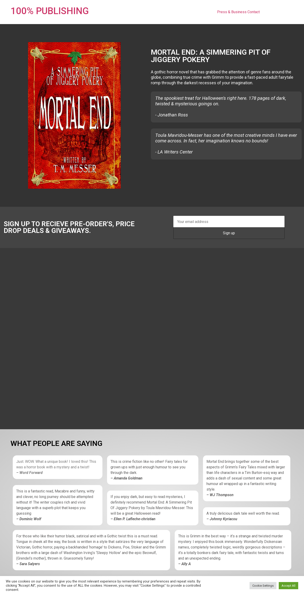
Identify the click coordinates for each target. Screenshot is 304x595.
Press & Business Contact (238, 12)
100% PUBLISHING (50, 11)
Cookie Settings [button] (263, 585)
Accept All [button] (288, 585)
